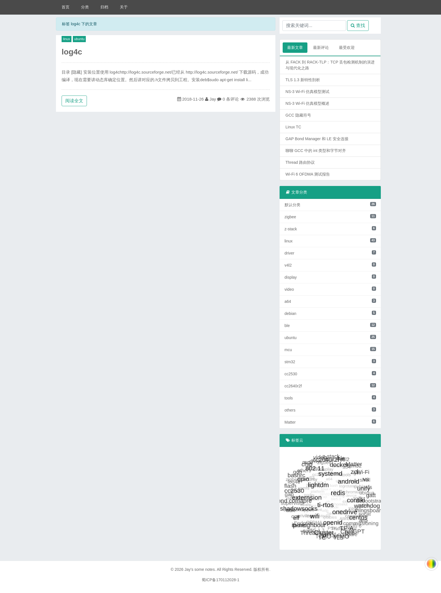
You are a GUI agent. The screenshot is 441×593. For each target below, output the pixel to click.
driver (330, 252)
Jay (213, 99)
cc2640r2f (330, 385)
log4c (72, 51)
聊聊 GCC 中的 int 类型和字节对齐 (315, 150)
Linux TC (293, 127)
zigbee (330, 216)
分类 (85, 7)
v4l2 (330, 264)
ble (330, 325)
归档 (104, 7)
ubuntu (79, 39)
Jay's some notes (199, 569)
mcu (330, 349)
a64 (330, 301)
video (330, 289)
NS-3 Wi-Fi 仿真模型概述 (307, 103)
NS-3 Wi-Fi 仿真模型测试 (307, 91)
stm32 (330, 361)
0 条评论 (230, 99)
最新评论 (321, 47)
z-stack (330, 228)
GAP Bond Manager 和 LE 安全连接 (316, 139)
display (330, 277)
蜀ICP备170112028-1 (220, 580)
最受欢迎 (347, 47)
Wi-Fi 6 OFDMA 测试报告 (307, 174)
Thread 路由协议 (300, 162)
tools (330, 397)
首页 (65, 7)
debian (330, 313)
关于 (124, 7)
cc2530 (330, 373)
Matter (330, 421)
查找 (358, 25)
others (330, 409)
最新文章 (295, 47)
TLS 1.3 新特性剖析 (302, 80)
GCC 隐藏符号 (298, 115)
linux (66, 39)
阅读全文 (74, 100)
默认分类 (330, 204)
